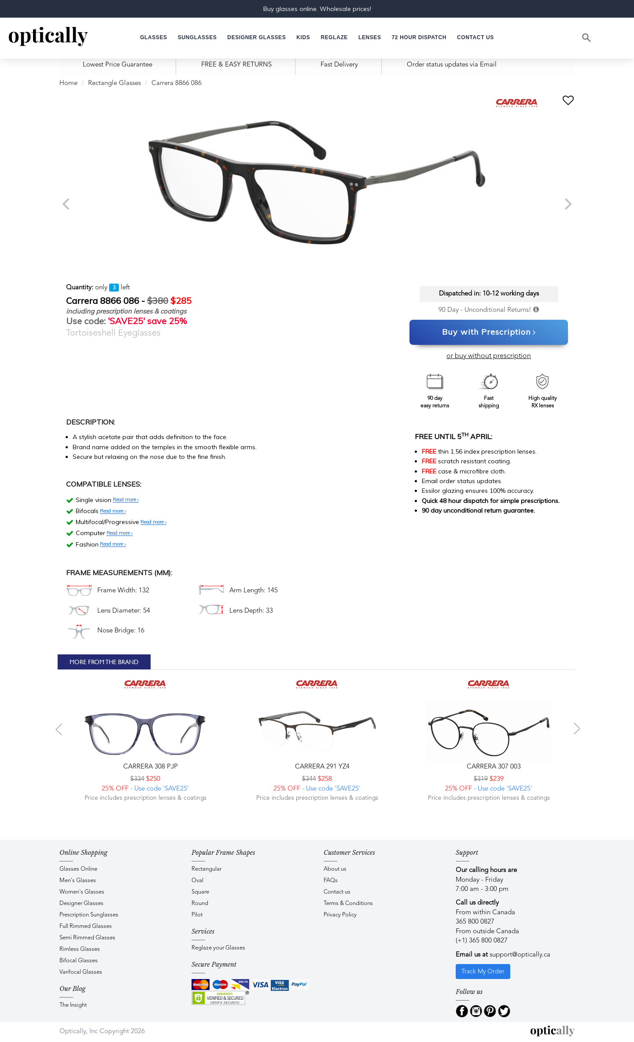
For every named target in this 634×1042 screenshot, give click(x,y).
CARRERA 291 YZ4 (321, 767)
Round (200, 903)
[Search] (587, 38)
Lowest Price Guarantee (117, 65)
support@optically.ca (520, 955)
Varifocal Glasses (80, 972)
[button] (303, 37)
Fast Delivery (339, 65)
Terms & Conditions (348, 903)
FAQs (331, 880)
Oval (197, 880)
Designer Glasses (81, 903)
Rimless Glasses (79, 949)
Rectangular (206, 869)
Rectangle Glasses (114, 83)
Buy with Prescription (489, 332)
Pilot (197, 915)
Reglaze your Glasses (218, 948)
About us (335, 869)
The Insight (73, 1005)
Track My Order (483, 971)
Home (68, 83)
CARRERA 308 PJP (150, 767)
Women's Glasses (81, 892)
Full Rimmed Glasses (85, 926)
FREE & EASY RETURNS (236, 65)
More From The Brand (104, 661)
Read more (126, 500)
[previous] (67, 204)
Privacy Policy (340, 915)
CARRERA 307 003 (493, 767)
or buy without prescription (488, 356)
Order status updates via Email (452, 65)
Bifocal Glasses (78, 961)
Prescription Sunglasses (88, 915)
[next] (567, 204)
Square (200, 892)
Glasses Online (78, 869)
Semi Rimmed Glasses (87, 938)
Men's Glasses (77, 880)
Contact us (337, 892)
